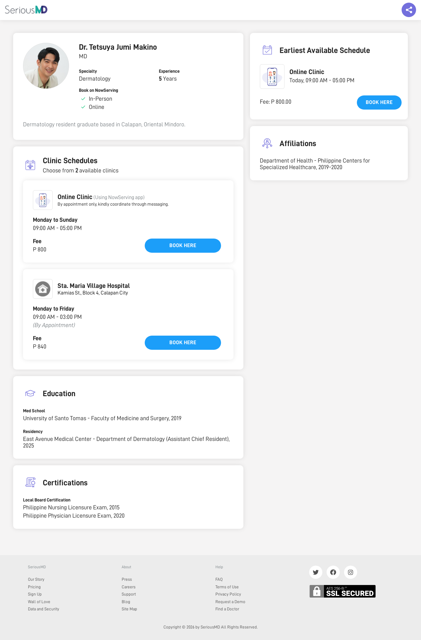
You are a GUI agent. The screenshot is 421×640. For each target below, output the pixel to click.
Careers (129, 587)
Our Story (36, 579)
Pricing (34, 587)
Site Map (129, 609)
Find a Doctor (227, 609)
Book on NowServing (98, 90)
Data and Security (43, 609)
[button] (43, 200)
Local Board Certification (46, 500)
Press (127, 579)
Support (129, 594)
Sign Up (35, 594)
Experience (169, 71)
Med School (34, 410)
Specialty (88, 71)
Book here (182, 245)
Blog (126, 602)
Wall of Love (39, 602)
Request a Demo (230, 602)
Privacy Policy (228, 594)
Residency (33, 431)
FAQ (219, 579)
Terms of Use (227, 587)
